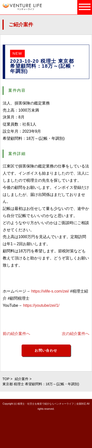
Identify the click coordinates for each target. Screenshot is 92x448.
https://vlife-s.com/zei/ (50, 291)
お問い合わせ (46, 350)
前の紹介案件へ (16, 334)
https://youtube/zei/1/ (41, 305)
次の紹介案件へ (75, 334)
